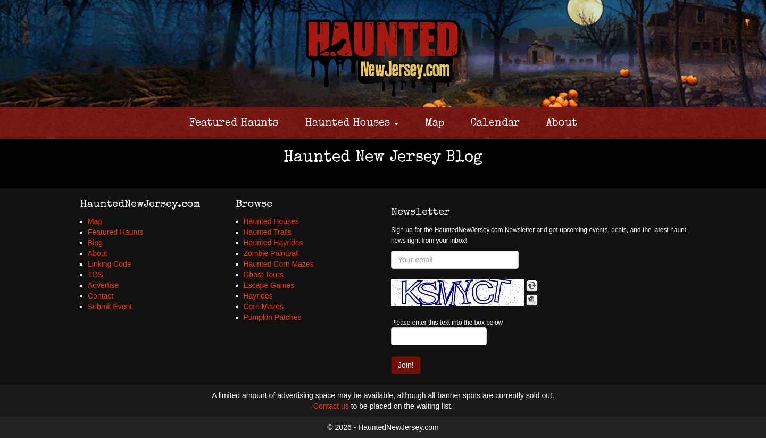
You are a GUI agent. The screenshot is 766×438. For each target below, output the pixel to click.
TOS (95, 274)
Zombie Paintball (271, 253)
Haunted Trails (268, 232)
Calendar (495, 123)
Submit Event (110, 306)
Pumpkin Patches (273, 317)
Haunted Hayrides (273, 242)
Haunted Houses (351, 123)
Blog (95, 242)
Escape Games (269, 285)
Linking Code (109, 264)
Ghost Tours (264, 274)
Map (434, 123)
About (561, 123)
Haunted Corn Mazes (279, 264)
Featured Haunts (233, 123)
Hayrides (258, 296)
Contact (100, 296)
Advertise (103, 285)
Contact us (331, 406)
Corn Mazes (264, 306)
